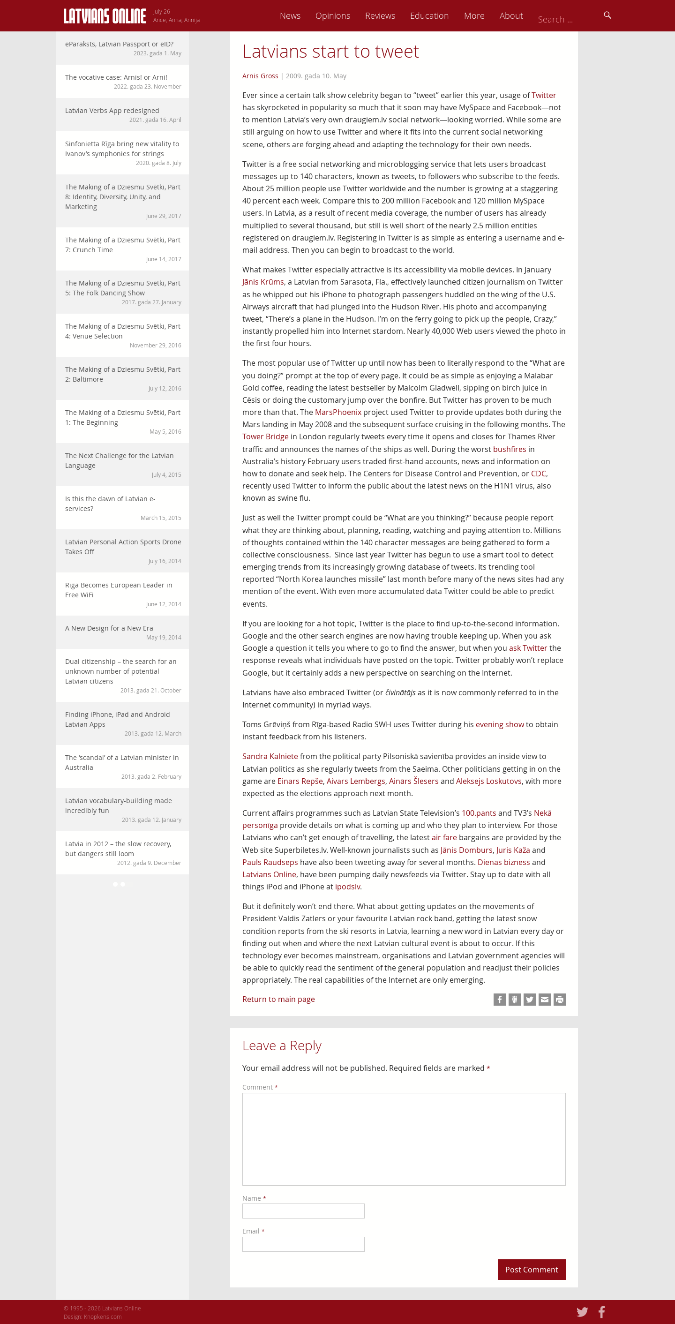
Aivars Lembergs (356, 781)
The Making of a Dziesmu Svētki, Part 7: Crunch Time (123, 249)
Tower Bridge (265, 436)
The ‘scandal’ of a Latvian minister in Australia (123, 767)
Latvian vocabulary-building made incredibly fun (123, 810)
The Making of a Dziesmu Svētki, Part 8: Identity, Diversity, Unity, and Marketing (123, 201)
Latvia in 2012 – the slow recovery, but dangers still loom (123, 853)
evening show (500, 724)
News (355, 15)
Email (253, 1230)
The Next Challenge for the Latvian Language (123, 465)
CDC (538, 473)
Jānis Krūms (263, 282)
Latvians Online (269, 874)
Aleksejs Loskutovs (489, 781)
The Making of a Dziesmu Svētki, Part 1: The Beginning (123, 422)
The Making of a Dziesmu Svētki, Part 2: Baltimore (123, 378)
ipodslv (347, 886)
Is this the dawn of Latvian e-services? (123, 508)
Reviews (446, 15)
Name (254, 1198)
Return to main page (278, 999)
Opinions (398, 15)
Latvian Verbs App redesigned (123, 115)
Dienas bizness (504, 862)
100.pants (479, 813)
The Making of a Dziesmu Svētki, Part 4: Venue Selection (123, 335)
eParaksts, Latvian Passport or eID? (123, 48)
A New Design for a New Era (123, 632)
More (540, 15)
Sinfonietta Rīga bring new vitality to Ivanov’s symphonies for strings (123, 153)
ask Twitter (528, 648)
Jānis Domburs (467, 850)
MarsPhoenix (338, 412)
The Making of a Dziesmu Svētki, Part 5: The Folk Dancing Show (123, 292)
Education (495, 15)
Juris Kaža (513, 850)
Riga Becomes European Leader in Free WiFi (123, 594)
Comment (260, 1087)
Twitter (544, 95)
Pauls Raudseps (270, 862)
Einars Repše (300, 781)
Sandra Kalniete (270, 756)
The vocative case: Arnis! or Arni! (123, 81)
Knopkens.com (103, 1316)
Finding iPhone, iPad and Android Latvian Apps (123, 723)
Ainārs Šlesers (414, 781)
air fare (444, 837)
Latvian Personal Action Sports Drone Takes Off (123, 551)
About (577, 15)
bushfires (509, 449)
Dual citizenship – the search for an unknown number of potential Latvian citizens (123, 675)
